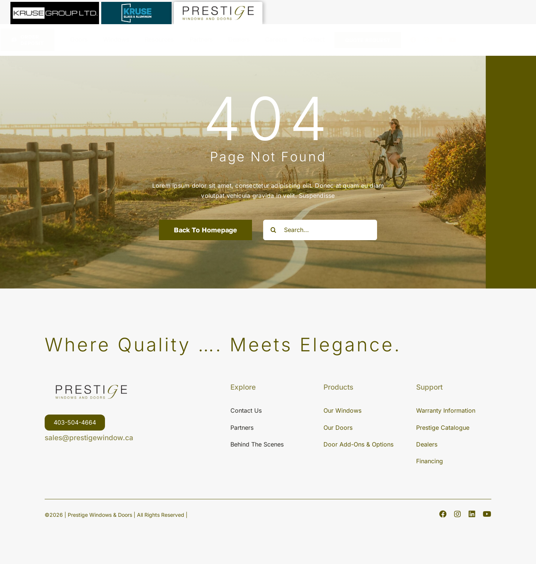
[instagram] (426, 40)
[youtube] (452, 40)
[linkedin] (439, 40)
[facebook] (413, 40)
